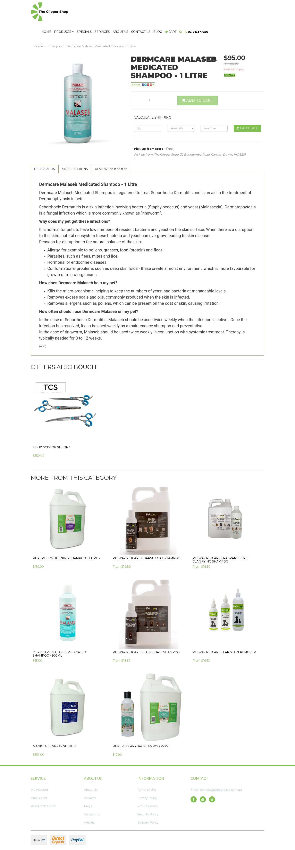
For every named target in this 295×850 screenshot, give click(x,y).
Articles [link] (89, 806)
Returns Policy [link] (147, 790)
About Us (178, 10)
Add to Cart (197, 84)
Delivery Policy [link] (147, 806)
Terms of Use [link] (146, 773)
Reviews (111, 153)
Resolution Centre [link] (44, 790)
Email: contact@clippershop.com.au (216, 773)
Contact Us (199, 10)
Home (104, 10)
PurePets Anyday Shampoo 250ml (141, 730)
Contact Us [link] (92, 798)
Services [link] (90, 781)
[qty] (147, 111)
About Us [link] (90, 773)
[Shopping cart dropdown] (229, 10)
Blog (216, 10)
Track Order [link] (39, 781)
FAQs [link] (88, 790)
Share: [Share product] (143, 68)
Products (122, 10)
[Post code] (214, 111)
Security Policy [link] (147, 798)
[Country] (180, 111)
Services (160, 10)
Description (44, 153)
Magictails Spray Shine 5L (55, 730)
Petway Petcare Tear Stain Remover (224, 636)
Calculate (247, 112)
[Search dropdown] (239, 10)
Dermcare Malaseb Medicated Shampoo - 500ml (59, 637)
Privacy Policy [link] (147, 781)
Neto (240, 836)
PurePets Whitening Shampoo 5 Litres (66, 542)
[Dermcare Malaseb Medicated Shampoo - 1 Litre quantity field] (151, 84)
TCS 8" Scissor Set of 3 (51, 431)
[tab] (45, 152)
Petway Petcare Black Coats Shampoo (146, 636)
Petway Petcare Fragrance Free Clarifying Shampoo (221, 543)
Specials (142, 10)
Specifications (75, 153)
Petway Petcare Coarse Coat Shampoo (146, 542)
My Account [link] (39, 773)
